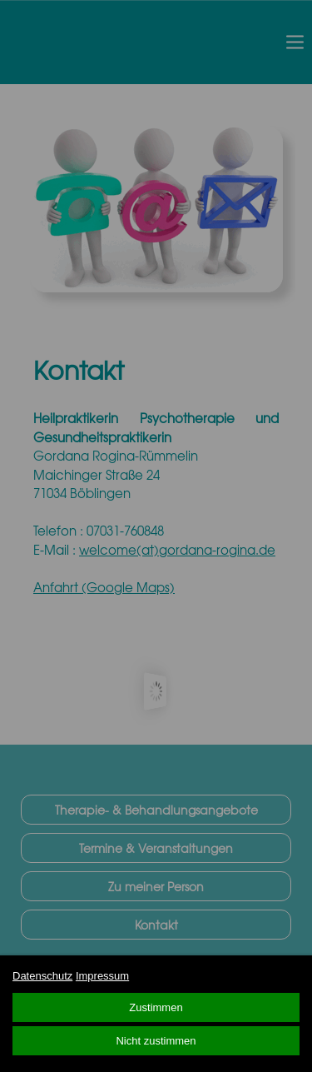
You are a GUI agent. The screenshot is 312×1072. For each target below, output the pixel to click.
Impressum (102, 976)
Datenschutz (42, 976)
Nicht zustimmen (156, 1041)
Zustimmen (155, 1007)
